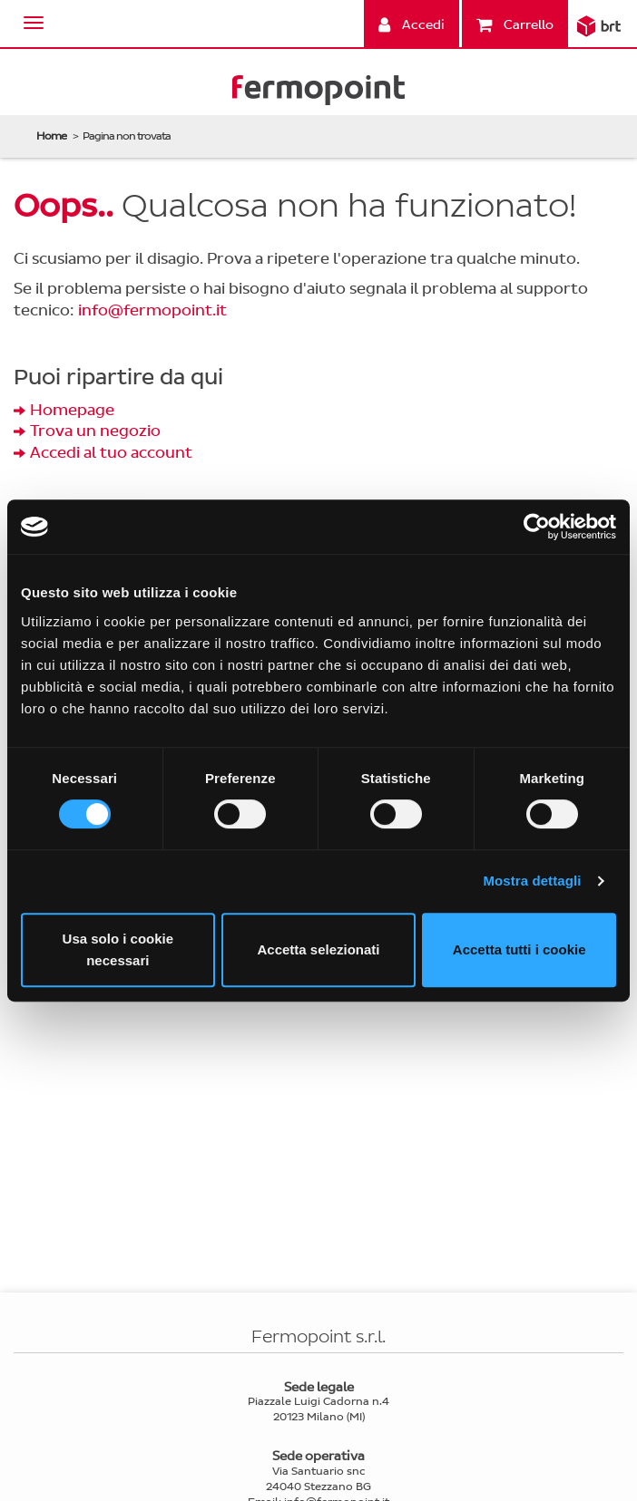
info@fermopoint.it (152, 310)
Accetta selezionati (318, 949)
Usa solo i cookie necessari (118, 949)
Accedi (411, 25)
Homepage (72, 410)
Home (51, 136)
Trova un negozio (95, 431)
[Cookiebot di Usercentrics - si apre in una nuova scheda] (536, 526)
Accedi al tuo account (111, 452)
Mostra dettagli (532, 880)
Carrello (515, 25)
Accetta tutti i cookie (519, 949)
